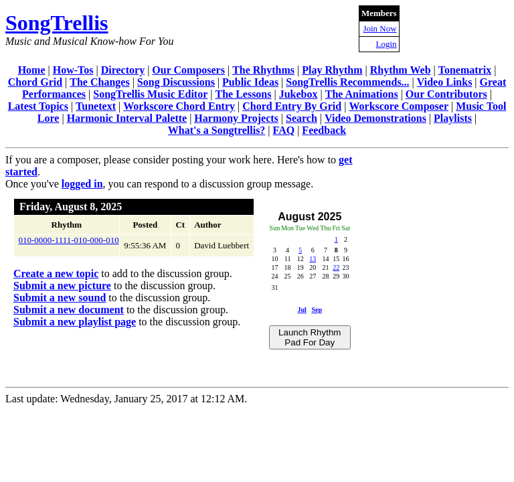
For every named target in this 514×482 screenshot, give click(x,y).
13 (312, 258)
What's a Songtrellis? (217, 130)
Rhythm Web (400, 70)
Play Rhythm (332, 70)
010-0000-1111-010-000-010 (69, 240)
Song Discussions (176, 82)
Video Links (445, 82)
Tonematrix (464, 70)
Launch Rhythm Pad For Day (309, 337)
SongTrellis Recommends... (347, 82)
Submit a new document (68, 309)
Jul (302, 309)
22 (336, 267)
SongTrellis (56, 23)
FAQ (284, 130)
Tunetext (96, 106)
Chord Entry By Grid (291, 106)
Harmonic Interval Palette (127, 118)
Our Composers (188, 70)
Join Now (379, 28)
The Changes (99, 82)
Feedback (324, 130)
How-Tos (73, 70)
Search (301, 118)
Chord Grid (35, 82)
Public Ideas (250, 82)
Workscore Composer (398, 106)
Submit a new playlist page (74, 321)
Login (386, 44)
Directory (123, 70)
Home (32, 70)
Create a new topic (55, 273)
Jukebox (298, 94)
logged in (82, 183)
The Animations (361, 94)
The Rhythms (263, 70)
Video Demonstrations (375, 118)
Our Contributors (446, 94)
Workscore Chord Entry (179, 106)
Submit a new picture (62, 285)
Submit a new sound (59, 297)
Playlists (453, 118)
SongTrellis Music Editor (150, 94)
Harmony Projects (236, 118)
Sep (316, 309)
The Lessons (243, 94)
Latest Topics (38, 106)
